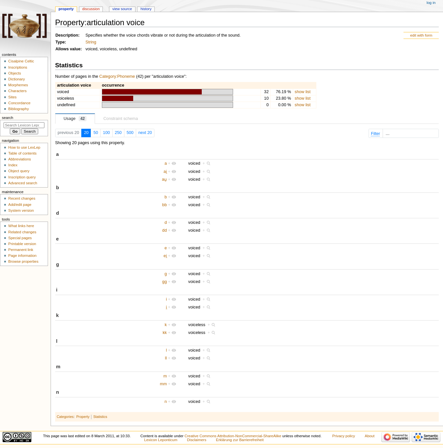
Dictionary (16, 79)
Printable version (22, 244)
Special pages (20, 238)
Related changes (22, 232)
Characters (17, 91)
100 (106, 132)
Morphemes (18, 85)
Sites (12, 97)
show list (303, 92)
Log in (431, 3)
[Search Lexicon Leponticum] (24, 125)
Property (82, 417)
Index (12, 165)
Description (66, 35)
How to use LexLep (24, 147)
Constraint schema (120, 118)
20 (86, 132)
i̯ (166, 307)
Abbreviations (19, 159)
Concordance (19, 103)
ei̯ (165, 256)
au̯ (164, 179)
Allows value (68, 49)
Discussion (91, 9)
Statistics (100, 417)
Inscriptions (17, 67)
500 (130, 132)
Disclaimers (196, 440)
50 (95, 132)
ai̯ (165, 171)
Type (60, 42)
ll (166, 358)
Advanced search (22, 183)
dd (164, 230)
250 (118, 132)
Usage (75, 118)
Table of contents (22, 153)
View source (122, 9)
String (91, 42)
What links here (21, 226)
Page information (22, 255)
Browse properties (23, 261)
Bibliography (18, 109)
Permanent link (20, 250)
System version (21, 210)
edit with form (421, 35)
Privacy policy (343, 436)
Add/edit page (19, 205)
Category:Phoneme (117, 76)
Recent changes (21, 198)
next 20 (145, 132)
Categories (65, 417)
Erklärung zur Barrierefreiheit (240, 440)
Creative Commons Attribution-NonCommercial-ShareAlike (232, 436)
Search (7, 118)
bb (164, 205)
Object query (18, 171)
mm (163, 384)
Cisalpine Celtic (21, 61)
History (145, 9)
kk (165, 332)
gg (164, 281)
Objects (14, 73)
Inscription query (22, 177)
